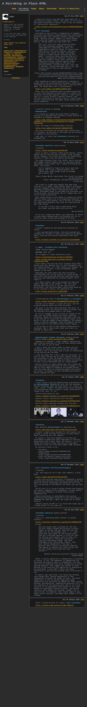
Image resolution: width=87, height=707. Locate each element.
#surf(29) (7, 60)
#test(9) (18, 59)
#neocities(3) (9, 66)
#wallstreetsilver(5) (12, 70)
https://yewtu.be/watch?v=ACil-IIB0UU (58, 393)
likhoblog (16, 86)
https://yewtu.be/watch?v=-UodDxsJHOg (51, 338)
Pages (33, 9)
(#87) (82, 17)
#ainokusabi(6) (9, 73)
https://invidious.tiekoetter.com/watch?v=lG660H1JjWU (58, 602)
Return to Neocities (69, 9)
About (41, 9)
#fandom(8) (20, 73)
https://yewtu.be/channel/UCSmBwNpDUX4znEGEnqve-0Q (57, 349)
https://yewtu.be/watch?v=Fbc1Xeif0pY (51, 550)
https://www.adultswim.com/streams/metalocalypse (56, 495)
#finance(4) (21, 62)
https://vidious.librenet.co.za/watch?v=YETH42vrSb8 (57, 465)
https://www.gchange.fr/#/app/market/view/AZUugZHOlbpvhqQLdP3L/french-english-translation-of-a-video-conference (58, 141)
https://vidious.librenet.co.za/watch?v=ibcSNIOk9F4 (57, 459)
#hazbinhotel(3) (21, 55)
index (6, 46)
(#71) (82, 165)
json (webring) (20, 46)
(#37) (82, 387)
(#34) (82, 437)
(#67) (82, 258)
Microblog (23, 9)
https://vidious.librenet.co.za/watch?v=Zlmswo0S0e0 (57, 278)
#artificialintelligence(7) (14, 64)
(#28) (82, 536)
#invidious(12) (17, 60)
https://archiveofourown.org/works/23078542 (54, 297)
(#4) (82, 694)
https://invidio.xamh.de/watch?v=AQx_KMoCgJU (54, 700)
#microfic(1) (19, 66)
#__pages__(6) (9, 59)
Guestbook (52, 9)
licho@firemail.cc (8, 23)
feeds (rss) (8, 48)
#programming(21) (10, 62)
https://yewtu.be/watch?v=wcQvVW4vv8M (51, 174)
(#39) (82, 283)
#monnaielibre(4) (19, 57)
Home (14, 9)
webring (11, 46)
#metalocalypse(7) (10, 68)
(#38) (82, 342)
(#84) (82, 123)
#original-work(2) (10, 71)
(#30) (82, 486)
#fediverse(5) (9, 75)
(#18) (82, 588)
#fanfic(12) (8, 57)
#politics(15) (9, 55)
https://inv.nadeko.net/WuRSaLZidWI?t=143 (53, 103)
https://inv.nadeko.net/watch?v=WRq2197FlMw (54, 148)
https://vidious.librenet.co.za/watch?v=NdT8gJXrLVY (57, 470)
